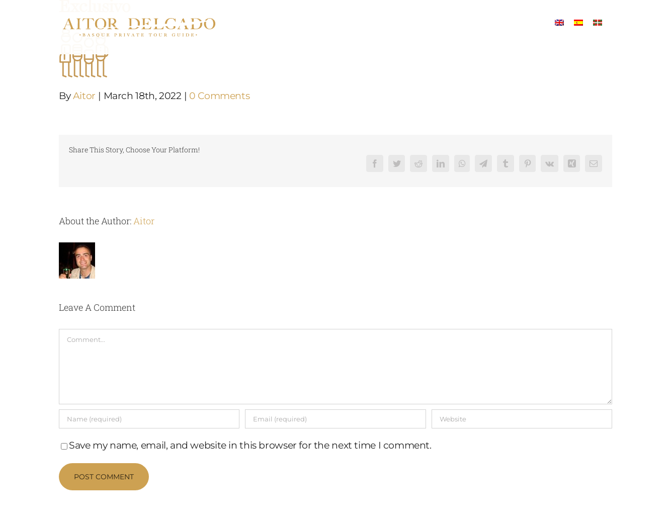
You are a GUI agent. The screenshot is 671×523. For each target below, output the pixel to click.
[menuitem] (559, 21)
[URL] (522, 418)
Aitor (84, 96)
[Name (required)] (149, 418)
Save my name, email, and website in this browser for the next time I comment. (250, 445)
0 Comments (219, 96)
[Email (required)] (335, 418)
